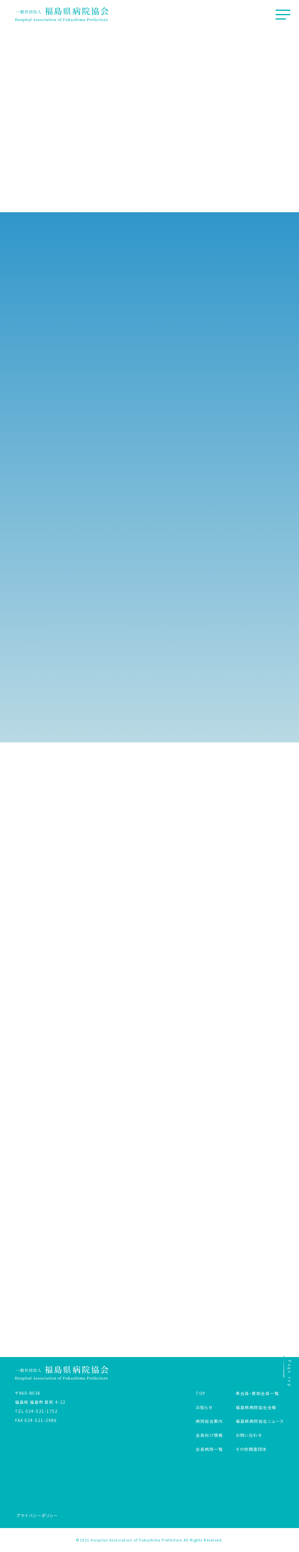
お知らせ (204, 1407)
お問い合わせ (249, 1435)
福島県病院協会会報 (256, 1407)
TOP (201, 1393)
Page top (288, 1372)
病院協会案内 (209, 1421)
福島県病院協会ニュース (260, 1421)
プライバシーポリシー (37, 1515)
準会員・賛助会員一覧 (257, 1393)
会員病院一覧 (209, 1449)
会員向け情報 (209, 1435)
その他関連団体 (251, 1449)
